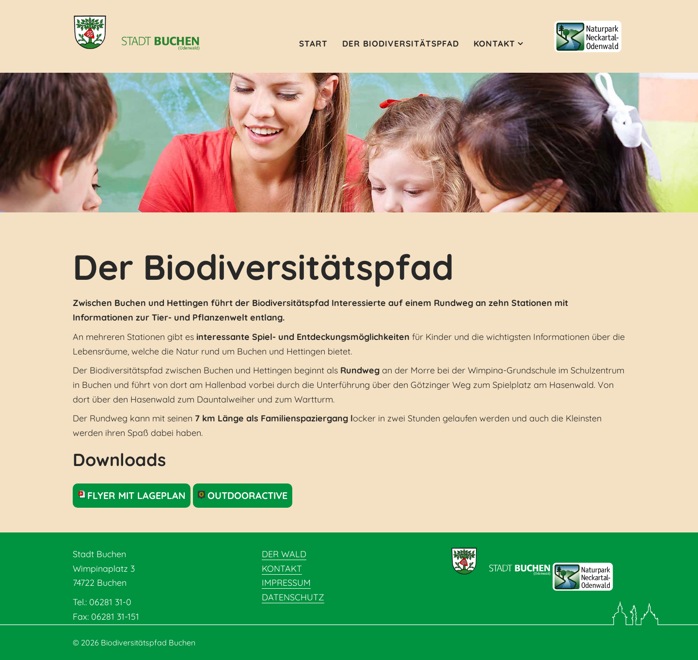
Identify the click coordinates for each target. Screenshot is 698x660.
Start (313, 43)
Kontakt (494, 43)
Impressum (286, 582)
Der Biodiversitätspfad (400, 43)
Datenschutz (293, 597)
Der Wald (284, 554)
